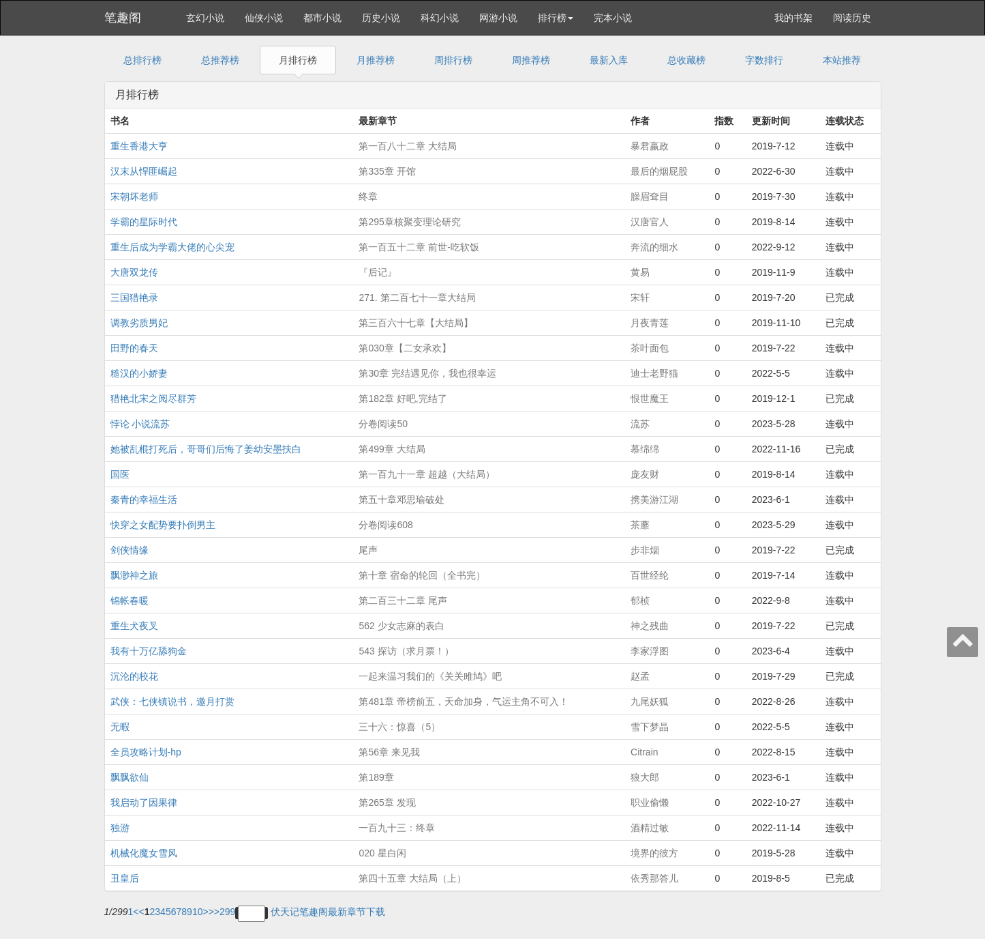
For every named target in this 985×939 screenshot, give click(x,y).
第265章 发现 (387, 802)
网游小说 (498, 17)
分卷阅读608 (385, 524)
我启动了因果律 (143, 802)
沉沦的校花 (134, 676)
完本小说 (613, 17)
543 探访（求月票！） (406, 651)
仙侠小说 (264, 17)
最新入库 (609, 60)
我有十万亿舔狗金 (148, 651)
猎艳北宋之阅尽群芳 (153, 398)
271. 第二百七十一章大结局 (417, 297)
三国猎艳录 (134, 297)
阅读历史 (852, 17)
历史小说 (381, 17)
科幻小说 (440, 17)
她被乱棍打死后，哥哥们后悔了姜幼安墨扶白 (205, 449)
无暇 (120, 726)
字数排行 (764, 60)
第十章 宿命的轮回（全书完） (422, 575)
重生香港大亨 (139, 146)
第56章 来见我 (389, 752)
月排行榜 (298, 60)
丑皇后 (124, 878)
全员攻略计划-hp (145, 752)
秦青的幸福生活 (143, 499)
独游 (120, 827)
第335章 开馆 (387, 171)
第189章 (376, 777)
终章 (368, 196)
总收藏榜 (686, 60)
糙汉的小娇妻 (139, 373)
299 (227, 911)
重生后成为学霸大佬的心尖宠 (172, 247)
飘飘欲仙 (129, 777)
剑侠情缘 (129, 550)
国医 (120, 474)
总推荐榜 (220, 60)
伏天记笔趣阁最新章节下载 (328, 911)
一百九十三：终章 (397, 827)
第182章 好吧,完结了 (402, 398)
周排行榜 (453, 60)
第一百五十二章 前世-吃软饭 (419, 247)
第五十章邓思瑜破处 (401, 499)
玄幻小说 (205, 17)
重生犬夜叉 (134, 625)
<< (138, 911)
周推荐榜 (531, 60)
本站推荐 (842, 60)
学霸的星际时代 (143, 221)
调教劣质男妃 (139, 322)
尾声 (368, 550)
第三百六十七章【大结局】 (416, 322)
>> (214, 911)
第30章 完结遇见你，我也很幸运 (427, 373)
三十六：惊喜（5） (399, 726)
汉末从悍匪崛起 (143, 171)
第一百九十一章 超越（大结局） (427, 474)
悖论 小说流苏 (140, 423)
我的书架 (793, 17)
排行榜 (555, 17)
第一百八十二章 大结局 (408, 146)
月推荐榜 (376, 60)
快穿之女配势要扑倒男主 (162, 524)
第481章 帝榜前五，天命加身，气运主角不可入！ (463, 701)
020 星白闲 (382, 853)
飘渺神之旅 (134, 575)
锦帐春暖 (129, 600)
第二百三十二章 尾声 (403, 600)
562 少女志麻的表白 (401, 625)
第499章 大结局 (392, 449)
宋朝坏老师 (134, 196)
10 (197, 911)
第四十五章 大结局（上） (412, 878)
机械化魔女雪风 (143, 853)
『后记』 (378, 272)
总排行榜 (142, 60)
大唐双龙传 (134, 272)
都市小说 (322, 17)
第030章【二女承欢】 (405, 348)
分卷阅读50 (383, 423)
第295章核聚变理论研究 (409, 221)
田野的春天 (134, 348)
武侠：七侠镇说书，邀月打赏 (172, 701)
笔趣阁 (122, 18)
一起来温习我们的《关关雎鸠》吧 (430, 676)
